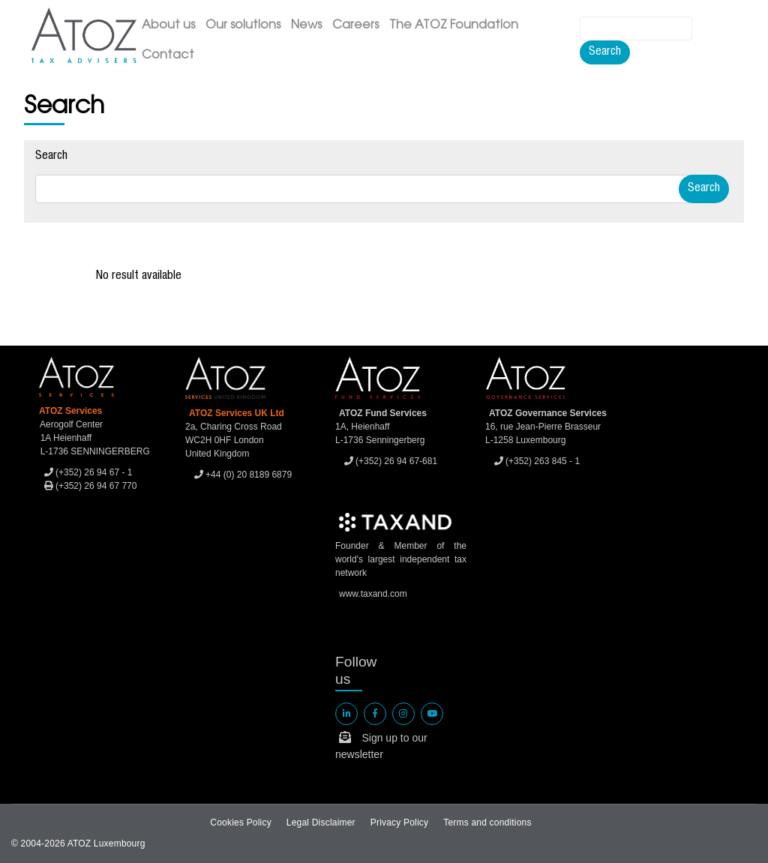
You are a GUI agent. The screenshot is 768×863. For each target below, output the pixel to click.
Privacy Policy (399, 822)
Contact (168, 55)
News (306, 25)
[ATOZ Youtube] (432, 714)
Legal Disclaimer (321, 822)
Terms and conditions (487, 822)
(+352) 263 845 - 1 (537, 461)
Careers (355, 25)
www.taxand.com (373, 594)
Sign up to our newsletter (381, 745)
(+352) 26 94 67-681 (390, 461)
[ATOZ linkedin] (346, 714)
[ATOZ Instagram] (403, 714)
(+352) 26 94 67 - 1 (88, 472)
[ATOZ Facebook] (375, 714)
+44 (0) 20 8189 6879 (243, 474)
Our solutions (243, 25)
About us (168, 25)
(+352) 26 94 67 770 (90, 486)
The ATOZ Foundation (453, 25)
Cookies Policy (241, 822)
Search (605, 52)
